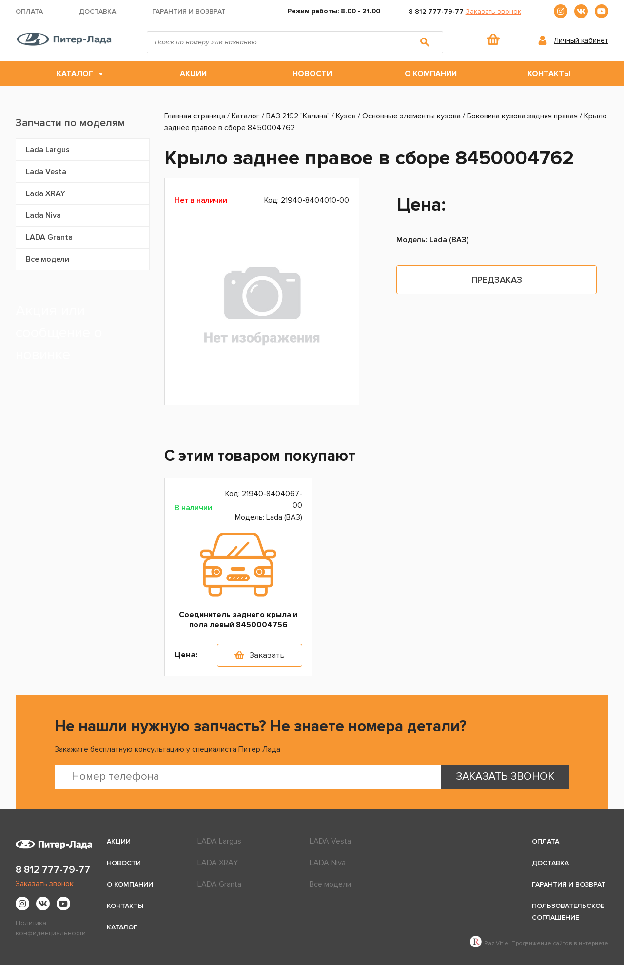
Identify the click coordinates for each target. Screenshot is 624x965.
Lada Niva (43, 215)
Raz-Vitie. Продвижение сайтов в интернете (539, 943)
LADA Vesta (330, 841)
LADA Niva (328, 863)
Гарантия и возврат (189, 11)
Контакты (549, 73)
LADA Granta (49, 237)
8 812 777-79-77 (436, 11)
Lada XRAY (45, 193)
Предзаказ (496, 279)
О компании (431, 73)
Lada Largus (48, 149)
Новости (312, 73)
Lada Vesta (46, 171)
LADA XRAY (217, 863)
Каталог (75, 73)
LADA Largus (219, 841)
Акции (193, 73)
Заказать (267, 655)
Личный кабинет (581, 40)
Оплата (29, 11)
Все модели (47, 259)
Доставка (97, 11)
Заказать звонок (493, 11)
